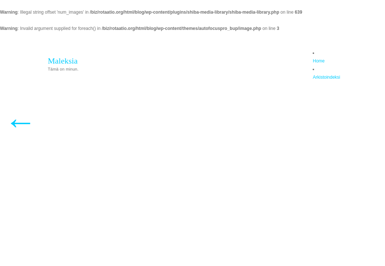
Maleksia (63, 60)
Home (318, 61)
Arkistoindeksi (326, 77)
